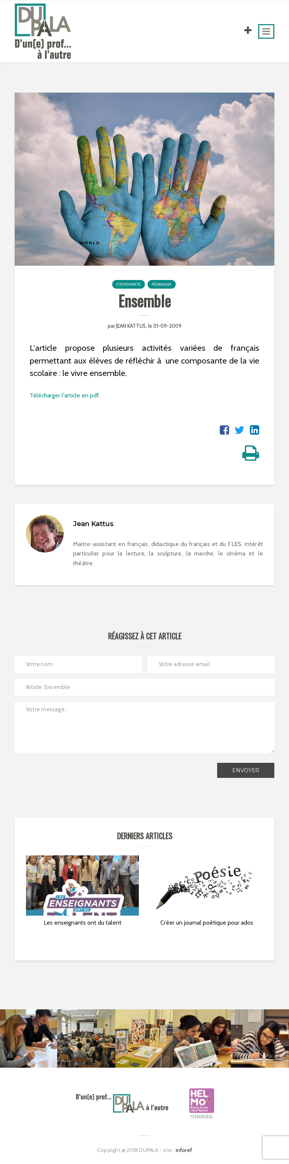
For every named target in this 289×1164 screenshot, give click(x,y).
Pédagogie (162, 284)
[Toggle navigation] (266, 31)
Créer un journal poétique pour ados (206, 922)
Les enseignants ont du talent (83, 922)
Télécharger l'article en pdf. (65, 395)
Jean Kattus (131, 326)
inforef (184, 1150)
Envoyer (245, 770)
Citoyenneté (128, 284)
